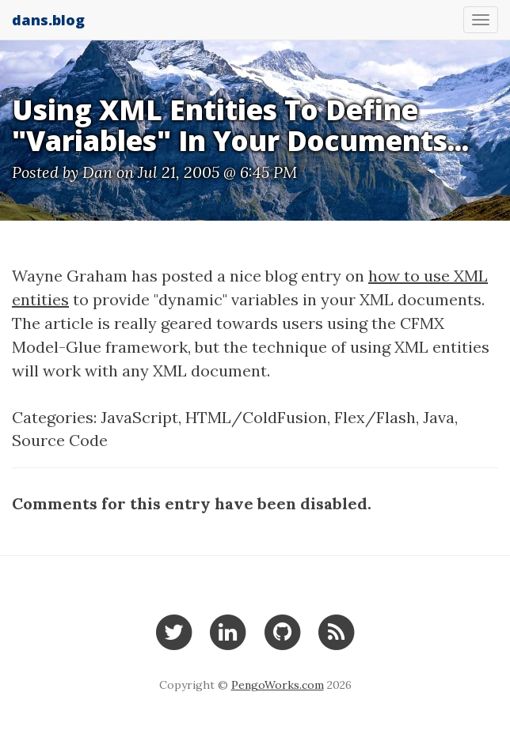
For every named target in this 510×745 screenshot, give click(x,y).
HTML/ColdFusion (256, 417)
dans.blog (48, 19)
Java (439, 417)
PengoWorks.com (277, 685)
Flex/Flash (375, 417)
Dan (97, 172)
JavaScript (139, 417)
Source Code (60, 440)
